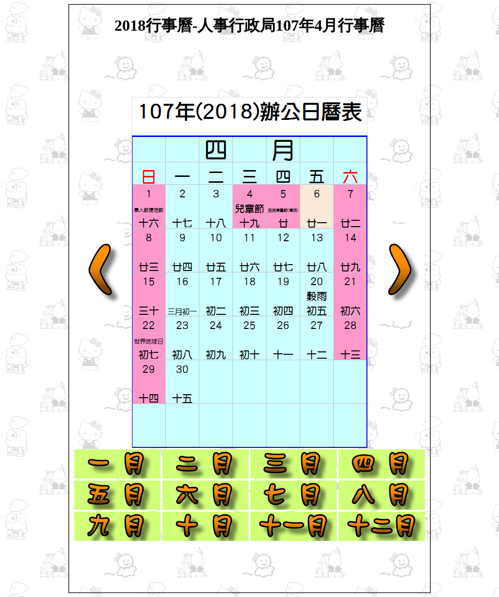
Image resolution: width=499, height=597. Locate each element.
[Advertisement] (249, 72)
